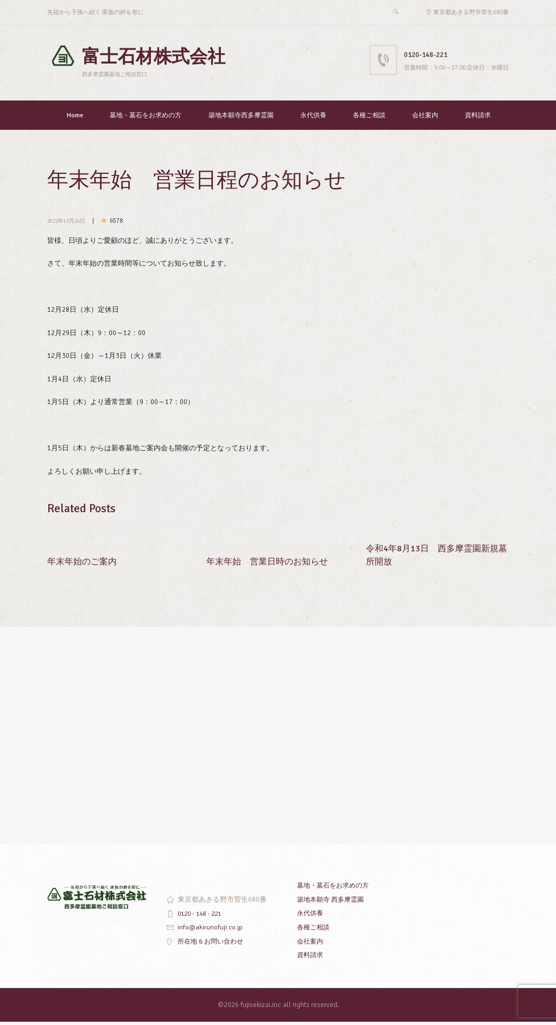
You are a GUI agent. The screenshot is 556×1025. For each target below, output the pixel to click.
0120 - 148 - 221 (202, 917)
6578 (122, 224)
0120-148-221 (431, 54)
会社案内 (425, 119)
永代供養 (313, 119)
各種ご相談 (369, 119)
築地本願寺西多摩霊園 (241, 119)
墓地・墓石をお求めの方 (145, 119)
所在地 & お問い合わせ (213, 944)
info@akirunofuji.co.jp (211, 930)
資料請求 (478, 119)
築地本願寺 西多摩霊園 (333, 902)
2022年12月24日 (69, 224)
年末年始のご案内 (84, 564)
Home (75, 119)
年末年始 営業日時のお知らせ (271, 564)
